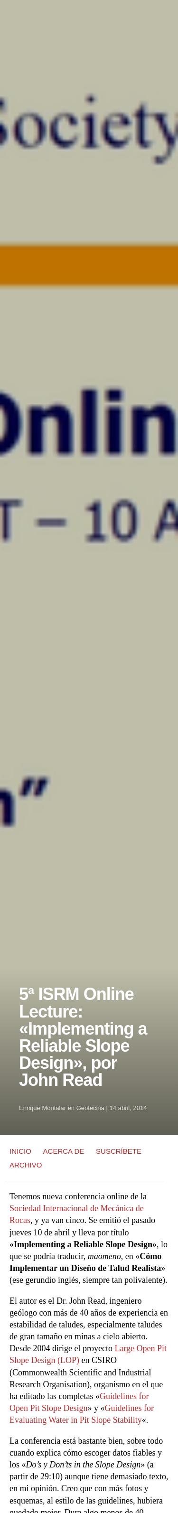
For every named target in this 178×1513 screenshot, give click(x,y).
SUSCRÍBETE (118, 1151)
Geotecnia (90, 1107)
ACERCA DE (63, 1151)
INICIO (20, 1151)
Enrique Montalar (42, 1107)
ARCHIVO (25, 1165)
